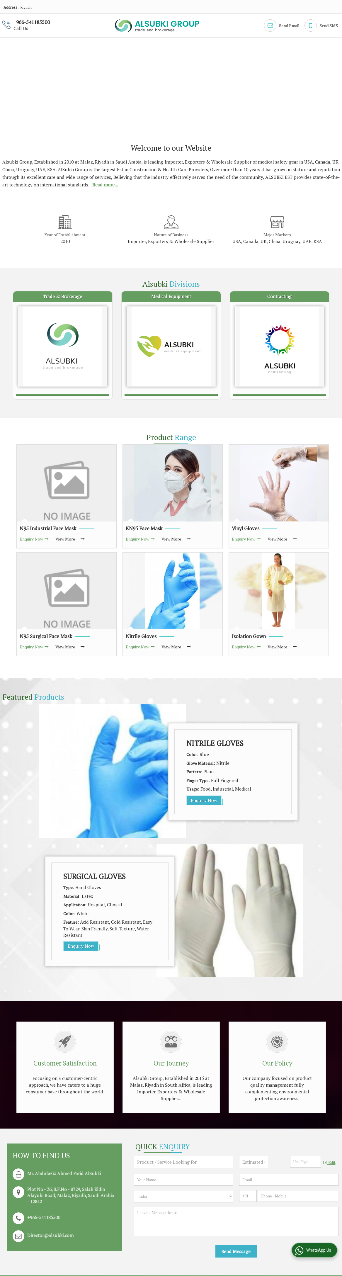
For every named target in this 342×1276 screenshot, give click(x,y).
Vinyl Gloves (245, 528)
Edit (329, 1162)
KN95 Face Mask (144, 528)
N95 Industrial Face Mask (48, 528)
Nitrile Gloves (141, 636)
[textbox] (305, 1162)
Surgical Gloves (94, 876)
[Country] (183, 1196)
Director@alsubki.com (50, 1235)
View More (65, 539)
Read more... (105, 185)
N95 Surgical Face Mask (46, 636)
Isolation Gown (249, 636)
